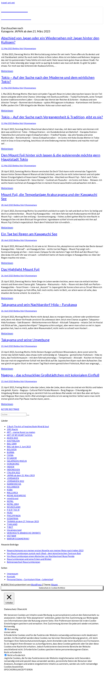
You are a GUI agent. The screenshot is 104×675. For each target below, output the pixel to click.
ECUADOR (12, 458)
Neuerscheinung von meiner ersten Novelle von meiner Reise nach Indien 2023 (45, 550)
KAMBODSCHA (14, 484)
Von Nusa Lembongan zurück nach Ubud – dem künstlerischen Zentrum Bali (44, 553)
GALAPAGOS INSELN (17, 460)
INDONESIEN (13, 469)
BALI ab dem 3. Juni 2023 (19, 446)
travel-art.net (8, 2)
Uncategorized (14, 530)
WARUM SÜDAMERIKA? (18, 538)
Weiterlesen (7, 70)
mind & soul (12, 498)
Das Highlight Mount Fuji (20, 269)
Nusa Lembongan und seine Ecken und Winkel (29, 559)
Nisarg (54, 584)
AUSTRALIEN (13, 440)
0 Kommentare (29, 48)
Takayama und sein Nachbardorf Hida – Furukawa (39, 304)
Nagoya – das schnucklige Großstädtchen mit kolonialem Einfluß (50, 375)
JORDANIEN (13, 478)
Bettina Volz (18, 48)
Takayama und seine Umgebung (25, 340)
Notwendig (12, 629)
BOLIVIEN (12, 449)
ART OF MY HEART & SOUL (20, 435)
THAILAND (12, 524)
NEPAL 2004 (13, 504)
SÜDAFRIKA (12, 518)
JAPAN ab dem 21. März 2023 (21, 475)
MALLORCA (12, 492)
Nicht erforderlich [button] (13, 652)
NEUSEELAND (13, 507)
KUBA (10, 489)
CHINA (10, 455)
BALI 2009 (12, 443)
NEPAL (10, 501)
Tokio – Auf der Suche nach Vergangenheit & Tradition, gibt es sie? (52, 117)
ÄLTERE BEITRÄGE (10, 409)
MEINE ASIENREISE (16, 495)
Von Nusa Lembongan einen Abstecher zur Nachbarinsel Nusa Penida (40, 556)
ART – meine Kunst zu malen (21, 432)
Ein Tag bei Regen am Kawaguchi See (29, 234)
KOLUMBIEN (13, 486)
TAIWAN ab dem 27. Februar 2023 (23, 521)
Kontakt (11, 576)
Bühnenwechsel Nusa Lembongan (23, 561)
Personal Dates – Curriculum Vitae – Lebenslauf (30, 579)
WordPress (36, 584)
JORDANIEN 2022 (15, 481)
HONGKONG (13, 463)
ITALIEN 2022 (13, 472)
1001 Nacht (12, 429)
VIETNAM (11, 535)
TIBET (10, 527)
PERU (10, 512)
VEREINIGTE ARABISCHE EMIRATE (24, 532)
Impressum (12, 573)
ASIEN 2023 (12, 437)
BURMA (10, 452)
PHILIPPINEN (14, 515)
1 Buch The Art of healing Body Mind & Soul (28, 426)
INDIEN (10, 466)
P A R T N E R (13, 509)
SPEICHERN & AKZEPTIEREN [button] (18, 669)
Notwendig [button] (9, 626)
